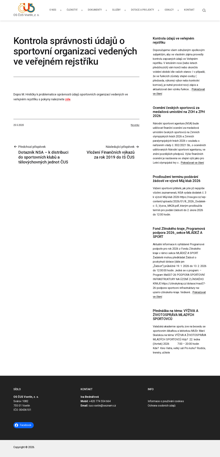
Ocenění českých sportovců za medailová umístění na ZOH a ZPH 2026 (179, 112)
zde (67, 99)
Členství (72, 9)
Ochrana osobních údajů (161, 405)
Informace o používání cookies (166, 401)
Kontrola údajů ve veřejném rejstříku (173, 40)
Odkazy (169, 9)
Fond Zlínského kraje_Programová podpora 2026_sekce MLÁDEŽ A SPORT (179, 233)
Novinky (135, 125)
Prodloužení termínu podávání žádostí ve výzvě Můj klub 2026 (177, 179)
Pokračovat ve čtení (192, 162)
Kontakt (189, 9)
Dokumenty (95, 9)
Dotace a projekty (142, 9)
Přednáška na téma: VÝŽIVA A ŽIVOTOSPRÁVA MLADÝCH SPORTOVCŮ (175, 315)
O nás (52, 9)
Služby (116, 9)
